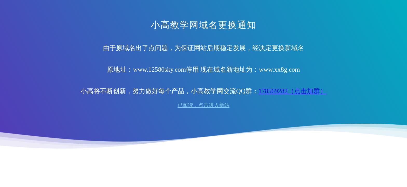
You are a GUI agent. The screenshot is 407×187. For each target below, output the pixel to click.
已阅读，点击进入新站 (203, 105)
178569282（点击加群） (293, 91)
